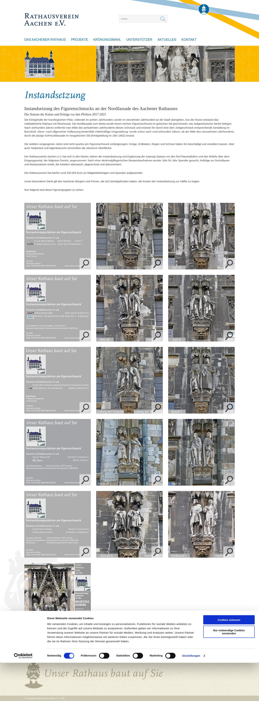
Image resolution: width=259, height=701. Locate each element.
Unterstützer (139, 39)
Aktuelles (167, 39)
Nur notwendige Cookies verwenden (229, 670)
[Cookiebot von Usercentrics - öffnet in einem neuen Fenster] (23, 694)
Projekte (79, 39)
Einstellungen (191, 693)
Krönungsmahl (107, 39)
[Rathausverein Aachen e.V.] (51, 13)
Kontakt (189, 39)
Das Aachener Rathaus (45, 39)
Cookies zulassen (229, 657)
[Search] (143, 19)
